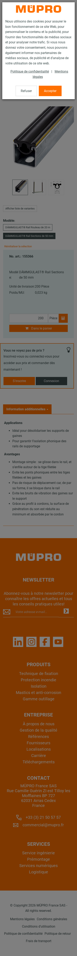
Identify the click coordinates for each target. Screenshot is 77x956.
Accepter (50, 91)
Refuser (26, 91)
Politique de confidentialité (29, 71)
